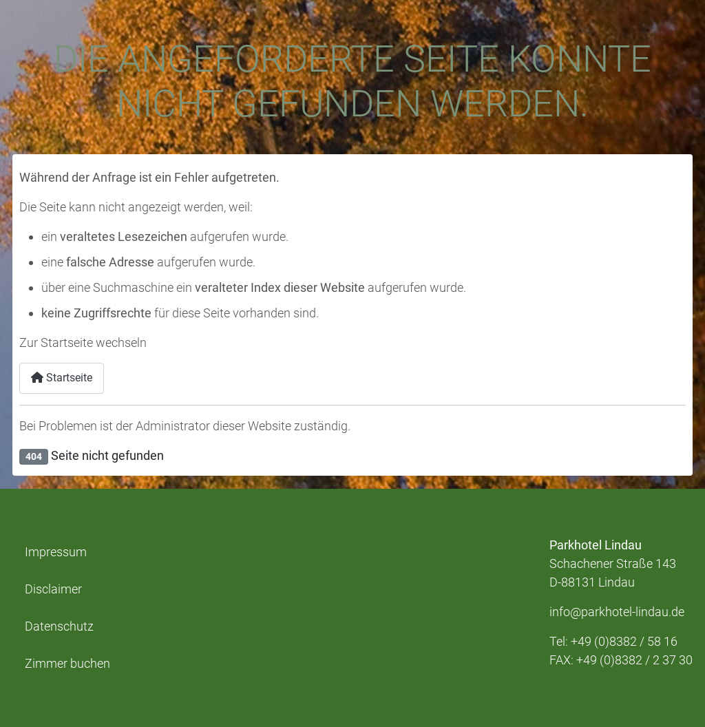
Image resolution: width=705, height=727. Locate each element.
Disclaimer (53, 589)
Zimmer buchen (67, 664)
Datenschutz (59, 626)
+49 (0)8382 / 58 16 (624, 641)
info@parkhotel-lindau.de (616, 611)
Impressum (56, 552)
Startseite (61, 377)
